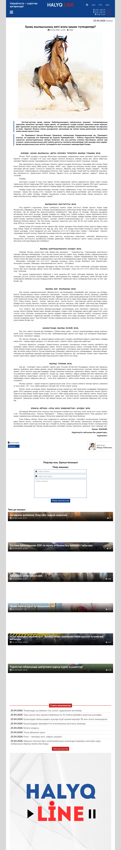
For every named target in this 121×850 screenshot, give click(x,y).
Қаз (93, 5)
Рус (100, 5)
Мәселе (12, 446)
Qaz (107, 5)
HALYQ (60, 5)
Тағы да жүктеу (60, 752)
